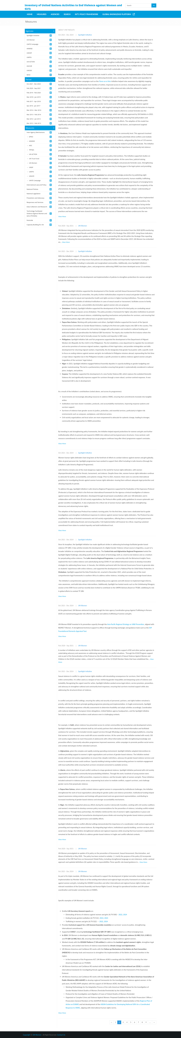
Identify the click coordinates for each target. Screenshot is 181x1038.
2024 (125, 914)
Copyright (26, 1035)
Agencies (55, 14)
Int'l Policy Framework (86, 14)
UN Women (82, 226)
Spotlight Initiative (85, 35)
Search (67, 14)
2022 (120, 914)
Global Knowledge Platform (117, 14)
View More (62, 216)
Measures (41, 14)
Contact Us (61, 1035)
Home (29, 14)
